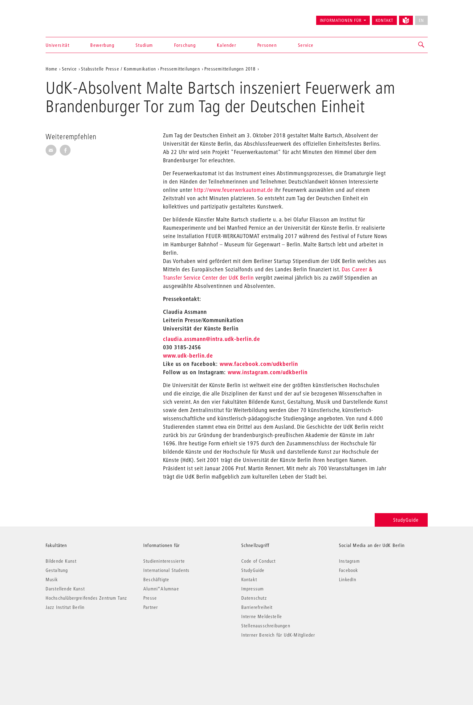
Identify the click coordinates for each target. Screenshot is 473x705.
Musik (52, 579)
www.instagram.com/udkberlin (268, 372)
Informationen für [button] (340, 20)
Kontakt (384, 20)
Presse (150, 598)
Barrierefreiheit (257, 607)
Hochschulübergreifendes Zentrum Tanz (86, 598)
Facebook (348, 570)
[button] (421, 45)
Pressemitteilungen (180, 69)
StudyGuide (401, 520)
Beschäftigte (156, 579)
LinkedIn (348, 579)
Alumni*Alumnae (161, 588)
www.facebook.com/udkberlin (259, 363)
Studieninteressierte (164, 561)
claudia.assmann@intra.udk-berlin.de (211, 338)
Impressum (252, 588)
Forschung (185, 45)
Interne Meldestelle (261, 616)
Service (306, 45)
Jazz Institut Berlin (65, 607)
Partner (150, 607)
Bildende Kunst (61, 561)
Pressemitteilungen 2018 (230, 69)
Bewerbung (102, 45)
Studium (144, 45)
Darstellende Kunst (65, 588)
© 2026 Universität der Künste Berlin (78, 660)
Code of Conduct (258, 561)
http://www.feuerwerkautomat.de (233, 189)
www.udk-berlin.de (188, 355)
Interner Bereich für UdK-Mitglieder (278, 635)
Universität (58, 45)
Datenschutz (254, 598)
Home (52, 69)
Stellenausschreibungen (265, 625)
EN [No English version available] (421, 20)
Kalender (226, 45)
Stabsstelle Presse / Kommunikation (118, 69)
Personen (267, 45)
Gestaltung (57, 570)
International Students (166, 570)
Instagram (349, 561)
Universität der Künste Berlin (70, 17)
